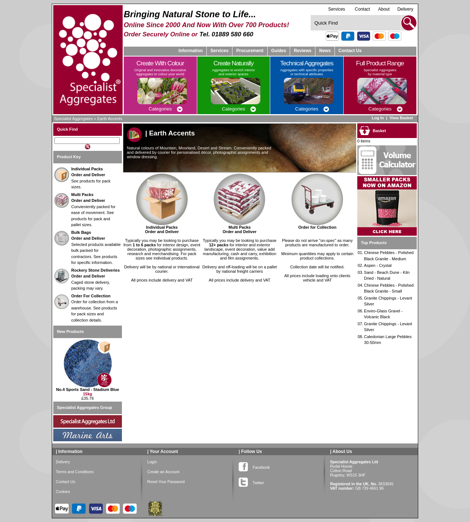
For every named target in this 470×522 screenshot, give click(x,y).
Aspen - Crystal (377, 265)
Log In (378, 118)
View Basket (402, 118)
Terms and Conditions (75, 472)
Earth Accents (109, 118)
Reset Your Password (166, 481)
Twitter (251, 481)
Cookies (63, 491)
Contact (362, 9)
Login (152, 462)
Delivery (405, 9)
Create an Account (163, 472)
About (384, 9)
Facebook (254, 466)
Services (336, 9)
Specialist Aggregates (73, 118)
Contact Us (350, 50)
